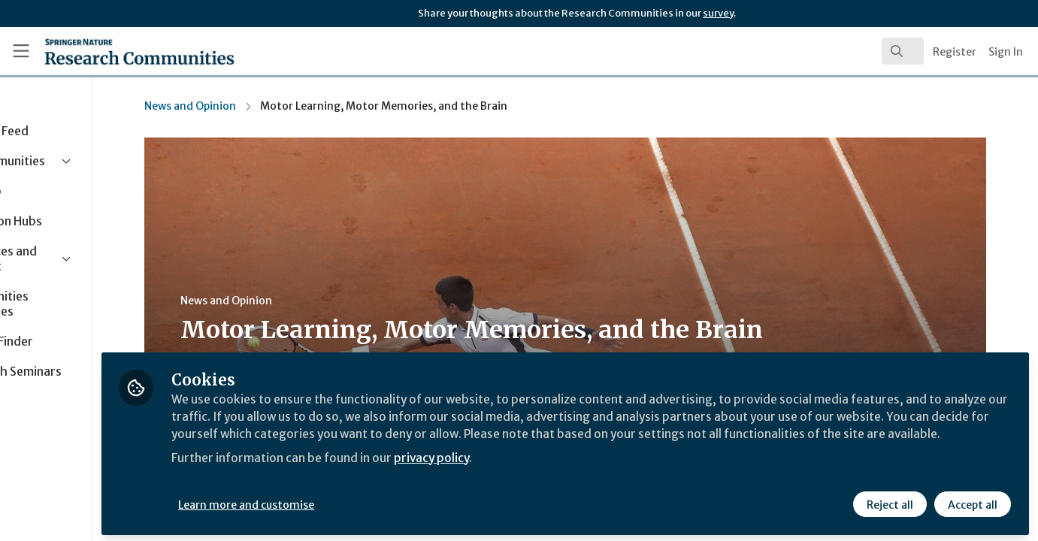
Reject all (889, 501)
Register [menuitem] (954, 52)
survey (718, 13)
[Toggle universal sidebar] (21, 51)
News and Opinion (250, 106)
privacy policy (535, 471)
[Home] (118, 51)
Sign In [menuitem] (1005, 52)
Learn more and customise (347, 501)
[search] (903, 51)
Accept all (972, 501)
